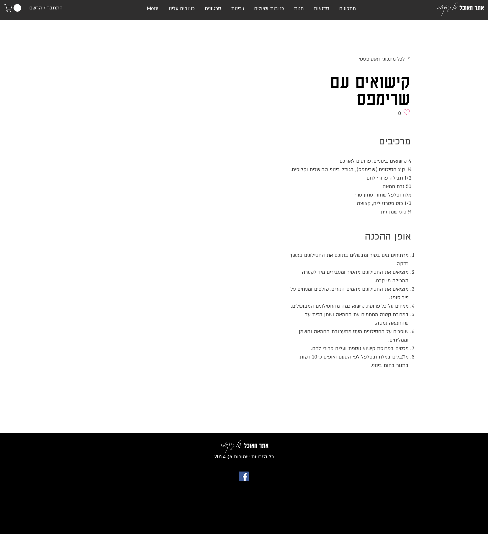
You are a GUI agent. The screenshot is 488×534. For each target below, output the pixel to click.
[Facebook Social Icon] (244, 476)
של (454, 7)
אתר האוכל (471, 7)
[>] (358, 58)
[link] (13, 8)
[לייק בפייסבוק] (399, 385)
